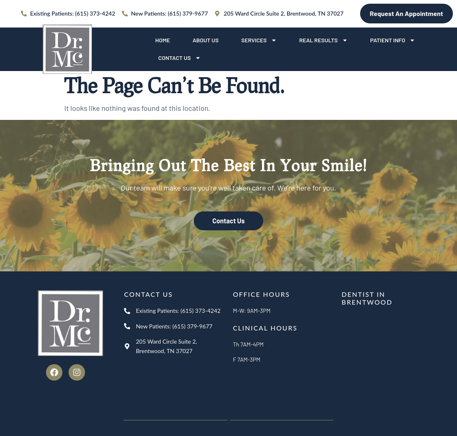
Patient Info (392, 40)
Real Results (323, 40)
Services (258, 40)
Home (162, 40)
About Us (205, 40)
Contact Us (179, 58)
